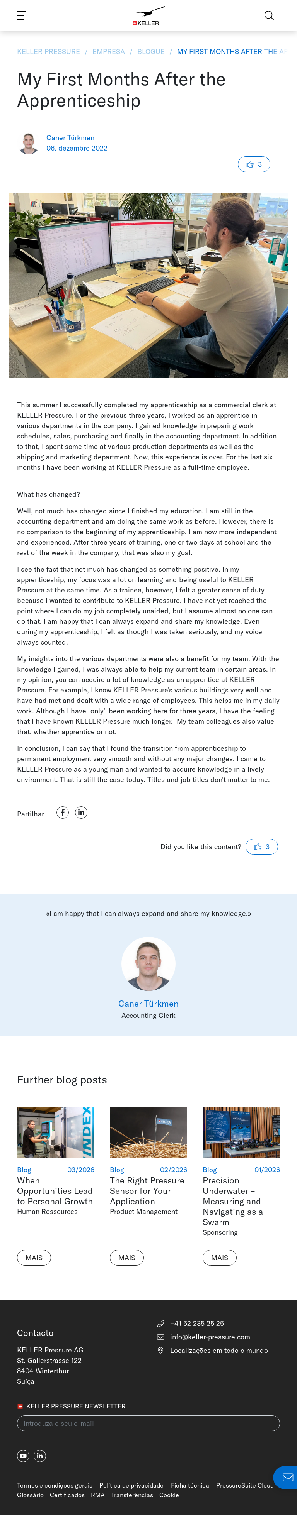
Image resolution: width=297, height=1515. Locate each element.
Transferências (132, 1495)
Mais (34, 1257)
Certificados (67, 1495)
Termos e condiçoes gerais (54, 1485)
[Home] (149, 15)
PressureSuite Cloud (245, 1485)
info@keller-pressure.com (203, 1336)
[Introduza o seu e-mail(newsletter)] (148, 1423)
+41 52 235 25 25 (190, 1323)
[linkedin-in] (40, 1456)
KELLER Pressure (49, 51)
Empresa (108, 51)
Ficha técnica (190, 1485)
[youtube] (23, 1456)
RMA (98, 1495)
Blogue (151, 51)
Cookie (169, 1495)
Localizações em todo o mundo (212, 1350)
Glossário (30, 1495)
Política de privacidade (131, 1485)
